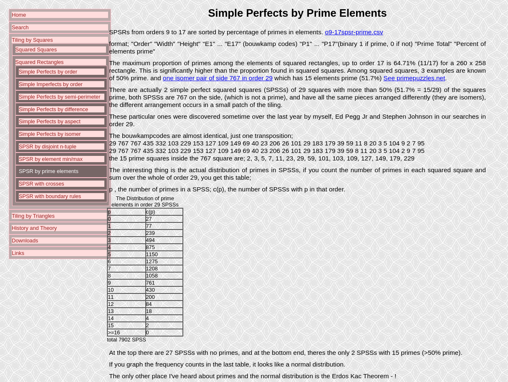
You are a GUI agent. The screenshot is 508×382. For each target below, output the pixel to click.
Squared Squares (36, 49)
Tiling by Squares (32, 40)
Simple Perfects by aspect (50, 121)
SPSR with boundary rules (50, 196)
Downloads (25, 240)
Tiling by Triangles (33, 216)
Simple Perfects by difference (53, 109)
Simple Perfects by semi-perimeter (60, 97)
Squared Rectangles (39, 62)
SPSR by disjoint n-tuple (47, 146)
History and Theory (34, 228)
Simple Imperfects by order (51, 84)
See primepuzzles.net (414, 77)
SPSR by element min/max (51, 159)
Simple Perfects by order (48, 72)
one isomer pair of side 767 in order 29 (218, 77)
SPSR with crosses (41, 184)
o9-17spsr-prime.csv (354, 32)
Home (19, 15)
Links (18, 253)
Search (20, 27)
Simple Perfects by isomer (50, 134)
